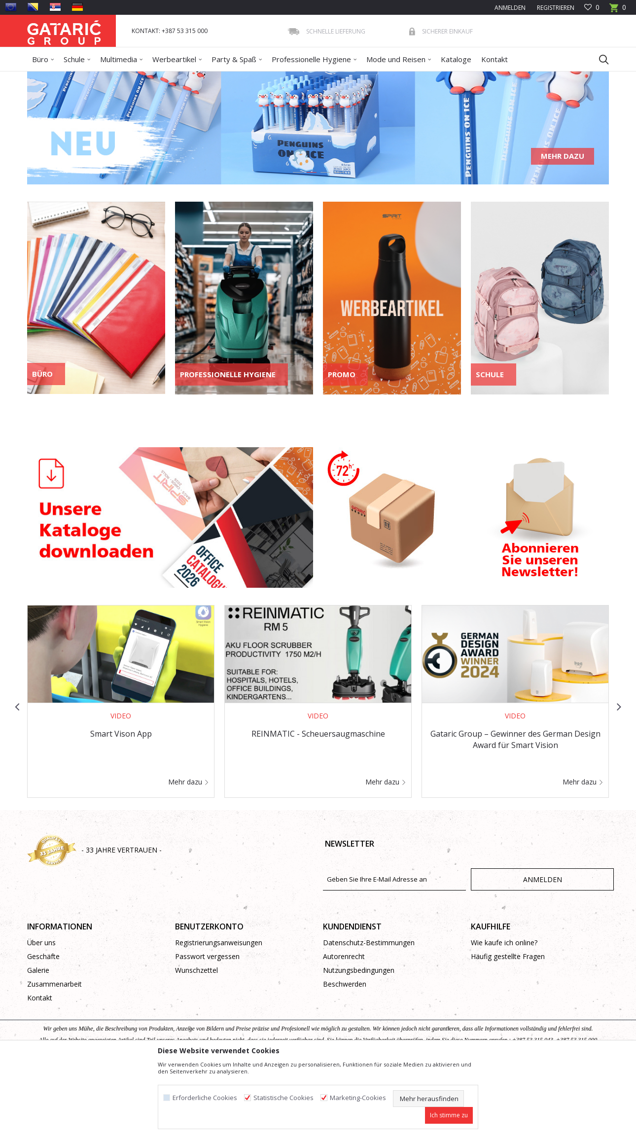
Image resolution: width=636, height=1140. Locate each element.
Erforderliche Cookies (205, 1098)
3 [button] (325, 245)
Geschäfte (43, 1028)
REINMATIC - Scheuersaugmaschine (318, 805)
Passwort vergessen (207, 1028)
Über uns (41, 1014)
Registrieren (554, 7)
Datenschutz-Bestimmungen (369, 1014)
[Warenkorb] (617, 10)
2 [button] (311, 245)
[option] (318, 163)
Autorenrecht (344, 1028)
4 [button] (339, 245)
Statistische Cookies (283, 1098)
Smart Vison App (121, 805)
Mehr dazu (562, 227)
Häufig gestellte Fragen (508, 1028)
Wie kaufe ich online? (504, 1014)
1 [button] (297, 245)
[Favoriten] (592, 7)
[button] (599, 59)
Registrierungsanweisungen (218, 1014)
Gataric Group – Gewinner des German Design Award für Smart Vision (515, 811)
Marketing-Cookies (358, 1098)
